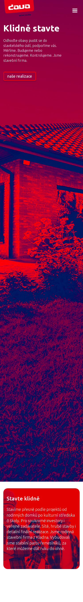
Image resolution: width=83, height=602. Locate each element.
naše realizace (19, 76)
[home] (22, 8)
